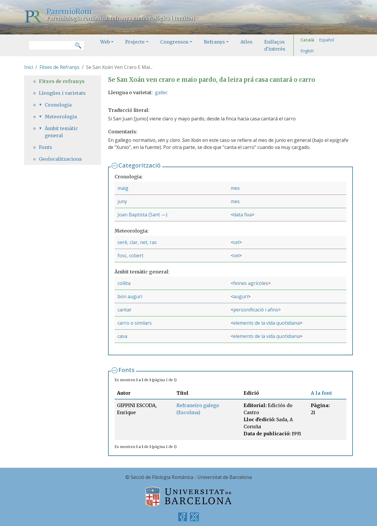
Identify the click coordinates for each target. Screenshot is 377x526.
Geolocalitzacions (60, 159)
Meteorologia (61, 117)
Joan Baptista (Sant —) (142, 214)
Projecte (135, 42)
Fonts (126, 370)
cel (236, 242)
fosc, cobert (130, 255)
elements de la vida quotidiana (266, 323)
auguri (240, 296)
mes (235, 188)
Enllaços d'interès (274, 45)
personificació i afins (255, 309)
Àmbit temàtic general (61, 131)
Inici (28, 67)
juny (122, 201)
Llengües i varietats (62, 93)
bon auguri (130, 296)
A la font (321, 393)
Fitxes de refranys (62, 81)
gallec (161, 92)
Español (326, 40)
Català (307, 40)
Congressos (174, 42)
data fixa (242, 214)
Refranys (214, 42)
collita (124, 283)
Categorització (139, 165)
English (307, 51)
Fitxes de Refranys (59, 67)
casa (122, 336)
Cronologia (58, 105)
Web (105, 42)
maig (123, 188)
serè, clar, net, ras (137, 242)
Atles (246, 42)
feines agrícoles (250, 283)
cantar (125, 309)
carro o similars (135, 323)
